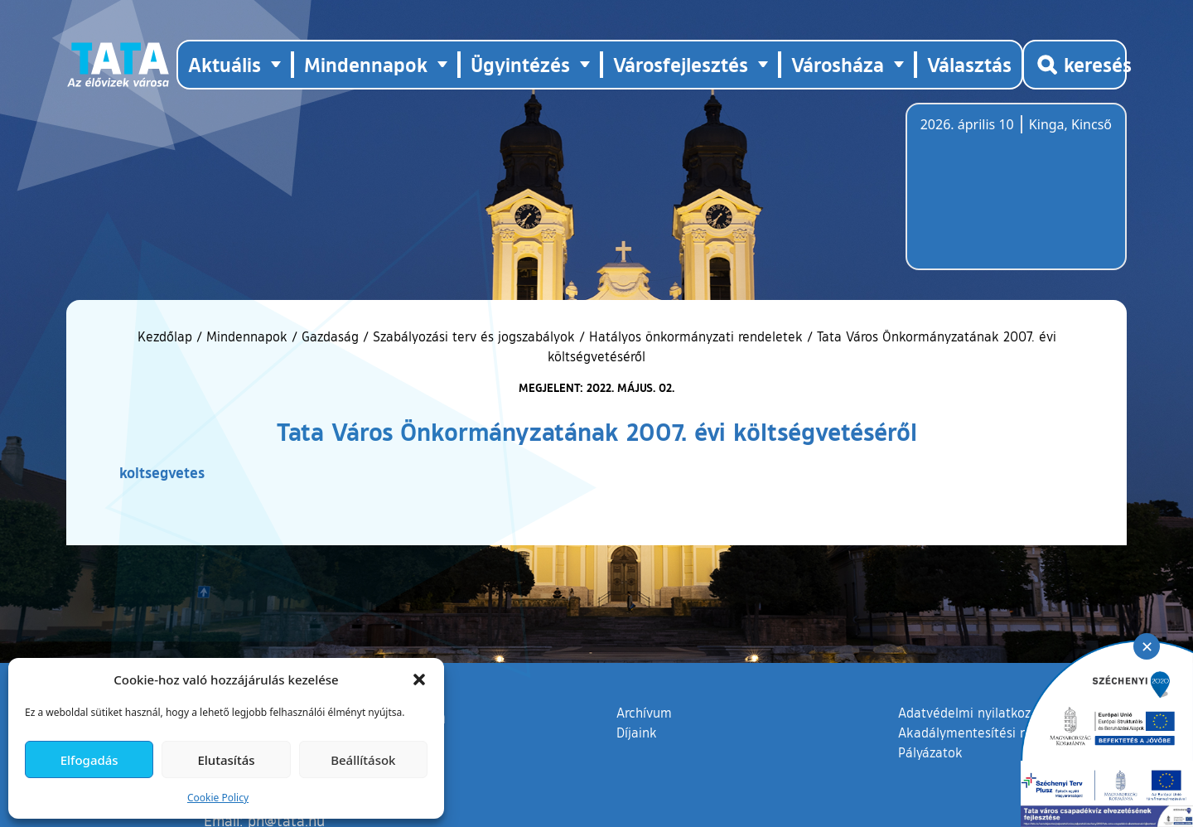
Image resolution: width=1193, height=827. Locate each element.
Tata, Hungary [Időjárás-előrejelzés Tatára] (1013, 196)
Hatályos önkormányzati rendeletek (696, 336)
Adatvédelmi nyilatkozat (970, 712)
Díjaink (636, 732)
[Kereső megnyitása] (1074, 64)
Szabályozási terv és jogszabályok (474, 336)
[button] (419, 679)
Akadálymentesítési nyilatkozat (991, 732)
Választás (969, 64)
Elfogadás (89, 760)
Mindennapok (246, 336)
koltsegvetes (162, 472)
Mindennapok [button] (365, 64)
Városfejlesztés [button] (680, 64)
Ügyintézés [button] (520, 64)
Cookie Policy (218, 798)
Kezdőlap (167, 336)
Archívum (644, 712)
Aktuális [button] (224, 64)
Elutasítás (225, 760)
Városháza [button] (837, 64)
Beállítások (363, 760)
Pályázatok (930, 752)
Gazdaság (330, 336)
